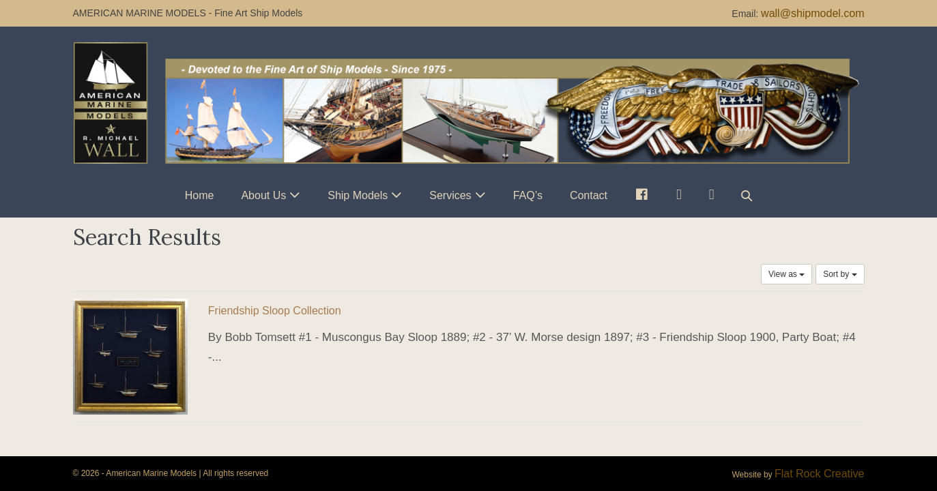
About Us (263, 195)
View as (786, 274)
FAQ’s (528, 195)
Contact (588, 195)
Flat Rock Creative (820, 473)
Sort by (839, 274)
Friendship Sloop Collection (274, 310)
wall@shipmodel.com (812, 13)
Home (199, 195)
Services (450, 195)
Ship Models (358, 195)
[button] (746, 195)
